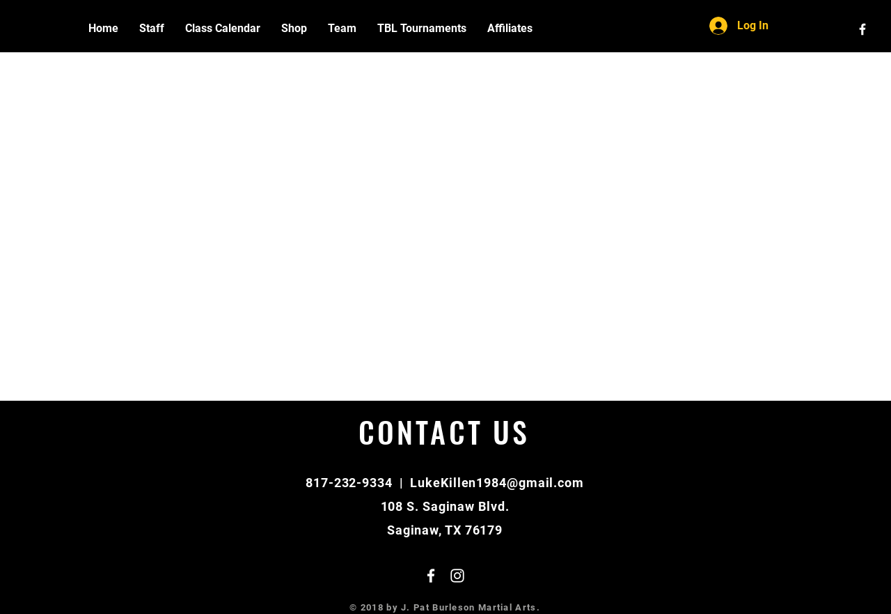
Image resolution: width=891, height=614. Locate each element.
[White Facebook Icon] (862, 29)
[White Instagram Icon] (457, 576)
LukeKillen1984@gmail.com (497, 482)
